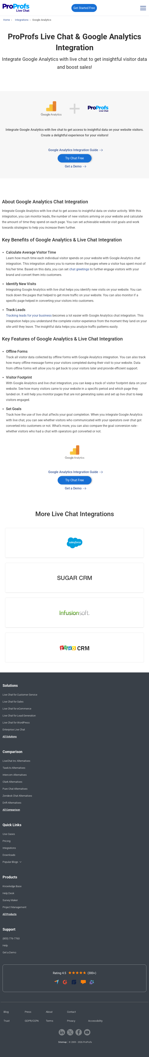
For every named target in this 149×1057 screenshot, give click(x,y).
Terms (49, 1020)
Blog (6, 1011)
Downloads (9, 854)
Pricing (6, 840)
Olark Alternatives (12, 781)
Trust (7, 1020)
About (49, 1011)
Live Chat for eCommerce (17, 708)
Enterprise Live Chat (14, 729)
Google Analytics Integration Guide (73, 150)
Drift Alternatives (12, 802)
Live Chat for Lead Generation (19, 715)
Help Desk (8, 893)
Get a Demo (73, 166)
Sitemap (62, 1042)
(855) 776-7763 (11, 938)
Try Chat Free (74, 158)
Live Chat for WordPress (16, 722)
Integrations (9, 847)
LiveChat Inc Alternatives (16, 760)
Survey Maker (10, 900)
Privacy (71, 1020)
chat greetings (79, 269)
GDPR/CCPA (32, 1020)
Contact (71, 1011)
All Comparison (11, 809)
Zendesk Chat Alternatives (17, 795)
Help (5, 945)
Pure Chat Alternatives (15, 788)
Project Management (14, 907)
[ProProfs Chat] (16, 8)
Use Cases (9, 834)
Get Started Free (84, 8)
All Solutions (10, 736)
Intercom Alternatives (15, 774)
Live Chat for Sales (13, 701)
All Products (10, 914)
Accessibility (95, 1020)
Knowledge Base (12, 886)
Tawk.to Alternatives (14, 767)
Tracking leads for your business (29, 315)
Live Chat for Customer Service (20, 694)
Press (28, 1011)
